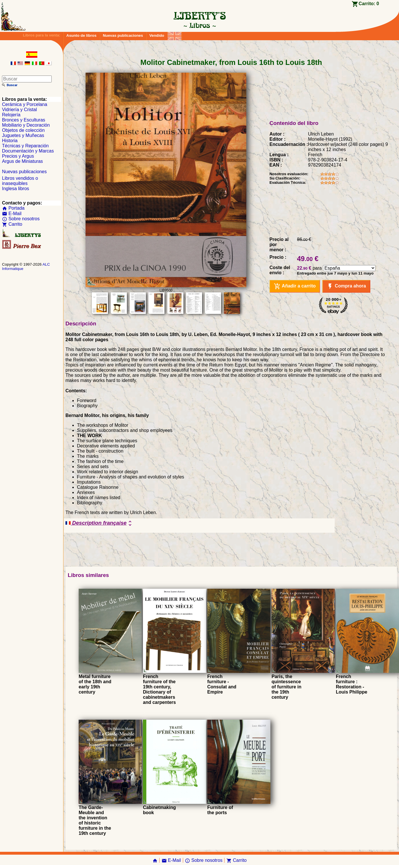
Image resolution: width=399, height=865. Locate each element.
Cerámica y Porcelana (24, 104)
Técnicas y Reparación (25, 145)
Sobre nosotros (21, 218)
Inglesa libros (15, 188)
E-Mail (12, 213)
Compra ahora (346, 286)
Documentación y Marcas (28, 150)
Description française (99, 523)
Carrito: (369, 3)
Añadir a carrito (295, 286)
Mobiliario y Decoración (26, 125)
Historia (10, 140)
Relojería (11, 114)
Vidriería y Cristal (19, 109)
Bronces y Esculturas (23, 119)
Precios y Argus (18, 156)
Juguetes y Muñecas (23, 135)
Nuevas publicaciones (123, 35)
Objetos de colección (23, 130)
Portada (13, 208)
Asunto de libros (81, 35)
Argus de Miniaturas (22, 161)
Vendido (156, 35)
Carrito (12, 224)
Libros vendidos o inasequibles (20, 181)
